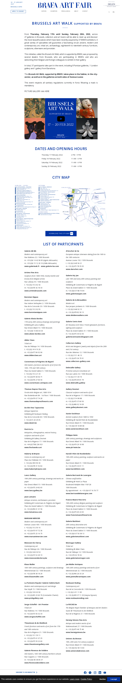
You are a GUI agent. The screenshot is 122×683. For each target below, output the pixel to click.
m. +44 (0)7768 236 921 (33, 444)
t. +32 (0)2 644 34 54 (32, 552)
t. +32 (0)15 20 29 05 (32, 420)
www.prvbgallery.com (33, 598)
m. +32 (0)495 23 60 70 (33, 595)
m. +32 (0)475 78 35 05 (75, 266)
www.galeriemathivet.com (77, 536)
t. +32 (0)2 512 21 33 (32, 374)
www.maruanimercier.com (35, 536)
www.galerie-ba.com (50, 266)
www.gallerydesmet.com (76, 407)
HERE (47, 91)
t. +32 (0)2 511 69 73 (74, 377)
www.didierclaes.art (33, 355)
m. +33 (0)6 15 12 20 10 (33, 263)
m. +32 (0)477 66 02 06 (33, 352)
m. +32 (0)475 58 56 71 (33, 377)
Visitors (43, 11)
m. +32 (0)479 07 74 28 (33, 398)
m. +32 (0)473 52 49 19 (33, 555)
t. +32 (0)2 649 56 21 (74, 263)
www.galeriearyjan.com (76, 294)
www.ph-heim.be (73, 447)
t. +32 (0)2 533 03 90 (32, 592)
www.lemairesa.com (33, 512)
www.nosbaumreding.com (77, 598)
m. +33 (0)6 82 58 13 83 (75, 648)
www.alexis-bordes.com (34, 334)
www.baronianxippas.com (35, 312)
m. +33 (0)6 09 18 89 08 (75, 426)
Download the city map (61, 233)
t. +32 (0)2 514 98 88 (74, 398)
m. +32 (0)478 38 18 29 (33, 573)
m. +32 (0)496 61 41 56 (33, 509)
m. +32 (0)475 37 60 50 (75, 401)
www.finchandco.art (33, 447)
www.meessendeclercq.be (35, 558)
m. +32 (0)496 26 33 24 (75, 573)
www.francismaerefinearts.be (79, 515)
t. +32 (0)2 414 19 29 (32, 349)
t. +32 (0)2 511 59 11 (32, 635)
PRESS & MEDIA (65, 11)
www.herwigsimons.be (75, 632)
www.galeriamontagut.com (78, 558)
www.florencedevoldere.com (36, 663)
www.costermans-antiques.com (38, 383)
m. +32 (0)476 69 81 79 (75, 380)
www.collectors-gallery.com (78, 361)
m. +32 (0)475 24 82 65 (33, 487)
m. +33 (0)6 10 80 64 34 (33, 331)
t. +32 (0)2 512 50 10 (32, 527)
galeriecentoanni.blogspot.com (79, 337)
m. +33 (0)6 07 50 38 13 (75, 533)
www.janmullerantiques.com (78, 576)
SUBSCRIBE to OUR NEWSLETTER (26, 672)
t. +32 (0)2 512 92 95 (32, 309)
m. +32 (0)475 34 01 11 (75, 466)
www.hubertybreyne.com (35, 469)
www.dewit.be (30, 423)
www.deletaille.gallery (75, 383)
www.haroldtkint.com (75, 469)
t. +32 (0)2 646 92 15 (74, 309)
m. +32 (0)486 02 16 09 (75, 404)
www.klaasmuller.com (33, 576)
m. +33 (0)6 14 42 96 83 (33, 260)
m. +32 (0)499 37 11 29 (75, 595)
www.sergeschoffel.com (34, 617)
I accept (113, 679)
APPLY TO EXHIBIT (18, 11)
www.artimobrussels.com (35, 291)
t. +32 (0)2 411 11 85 (74, 592)
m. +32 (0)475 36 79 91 (75, 358)
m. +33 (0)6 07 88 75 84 (75, 291)
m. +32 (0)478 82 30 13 (75, 312)
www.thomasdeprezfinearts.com (38, 401)
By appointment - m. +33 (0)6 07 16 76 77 (82, 490)
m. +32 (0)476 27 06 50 (33, 380)
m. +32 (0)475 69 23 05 (75, 512)
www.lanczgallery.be (33, 490)
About (76, 11)
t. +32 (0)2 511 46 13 (74, 355)
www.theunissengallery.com (36, 644)
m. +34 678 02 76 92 (74, 555)
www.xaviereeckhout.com (77, 429)
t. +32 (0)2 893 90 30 (32, 463)
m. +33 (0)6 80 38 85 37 (33, 660)
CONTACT (85, 11)
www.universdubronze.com (77, 651)
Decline (102, 679)
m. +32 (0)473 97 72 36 (33, 530)
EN (113, 12)
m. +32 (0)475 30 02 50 (75, 334)
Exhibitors (54, 11)
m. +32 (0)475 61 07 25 (33, 638)
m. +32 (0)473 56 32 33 (33, 614)
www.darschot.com (74, 269)
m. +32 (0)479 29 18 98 (75, 444)
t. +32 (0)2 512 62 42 (32, 285)
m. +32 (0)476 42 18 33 (33, 288)
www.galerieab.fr (32, 266)
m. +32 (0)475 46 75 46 (75, 629)
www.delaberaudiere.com (77, 315)
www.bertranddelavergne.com (79, 493)
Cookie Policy (86, 679)
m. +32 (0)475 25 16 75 (33, 533)
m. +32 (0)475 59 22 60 (33, 641)
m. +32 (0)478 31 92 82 (33, 466)
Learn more (74, 679)
